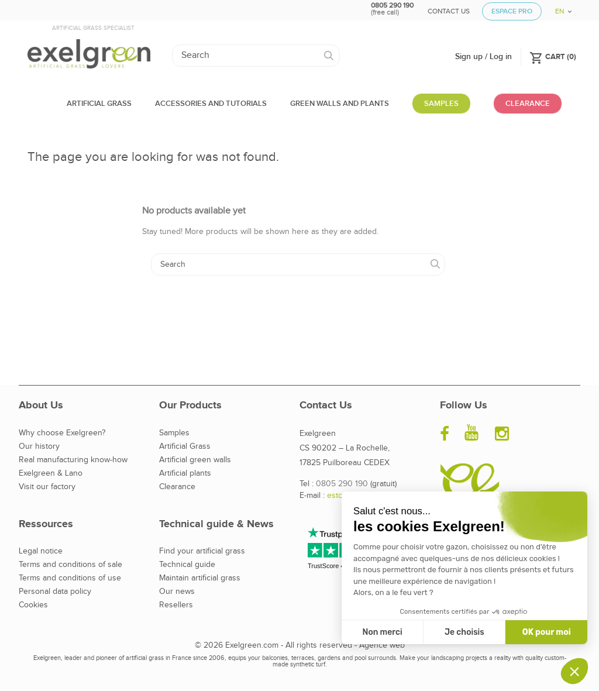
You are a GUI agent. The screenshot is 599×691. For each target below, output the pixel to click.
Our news (177, 591)
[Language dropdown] (559, 7)
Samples (174, 433)
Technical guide (187, 564)
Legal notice (41, 551)
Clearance (177, 486)
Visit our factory (47, 486)
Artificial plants (185, 473)
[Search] (256, 55)
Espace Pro (511, 11)
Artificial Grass (185, 446)
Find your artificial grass (202, 551)
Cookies (33, 605)
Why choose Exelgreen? (62, 433)
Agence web (382, 645)
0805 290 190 (342, 484)
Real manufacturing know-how (73, 460)
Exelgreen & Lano (50, 473)
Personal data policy (55, 591)
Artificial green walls (195, 460)
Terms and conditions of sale (70, 564)
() (552, 56)
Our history (39, 446)
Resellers (176, 605)
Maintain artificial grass (199, 578)
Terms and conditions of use (70, 578)
